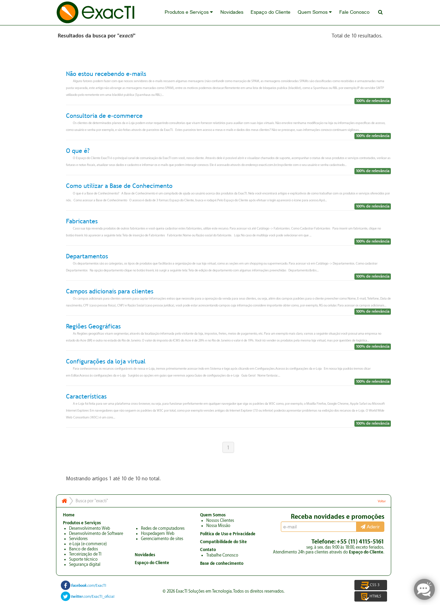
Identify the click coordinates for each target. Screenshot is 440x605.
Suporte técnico (83, 559)
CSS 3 (371, 585)
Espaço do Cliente (272, 12)
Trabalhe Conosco (222, 555)
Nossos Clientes (220, 520)
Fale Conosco (355, 12)
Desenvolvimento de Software (96, 533)
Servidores (78, 538)
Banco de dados (83, 549)
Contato (208, 549)
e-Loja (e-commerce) (88, 543)
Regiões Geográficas (93, 326)
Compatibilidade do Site (223, 541)
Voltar (382, 501)
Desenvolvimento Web (89, 528)
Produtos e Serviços (191, 12)
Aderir (370, 526)
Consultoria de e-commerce (104, 115)
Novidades (233, 12)
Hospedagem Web (157, 533)
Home (69, 515)
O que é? (78, 150)
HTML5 (370, 596)
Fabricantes (82, 221)
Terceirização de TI (85, 554)
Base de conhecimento (221, 563)
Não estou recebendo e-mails (106, 73)
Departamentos (87, 256)
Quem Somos (316, 12)
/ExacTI (88, 585)
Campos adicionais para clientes (109, 291)
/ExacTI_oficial (92, 596)
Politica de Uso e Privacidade (227, 533)
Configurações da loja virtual (105, 361)
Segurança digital (84, 564)
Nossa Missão (218, 525)
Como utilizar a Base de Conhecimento (119, 186)
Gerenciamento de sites (162, 538)
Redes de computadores (163, 528)
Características (86, 396)
